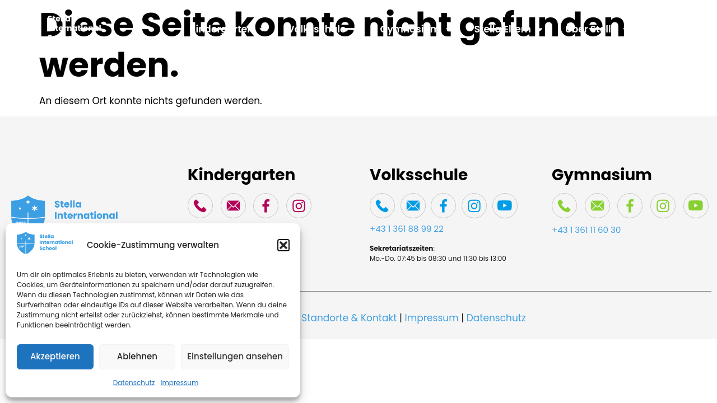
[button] (283, 245)
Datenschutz (134, 382)
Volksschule (323, 29)
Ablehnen (137, 356)
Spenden (673, 29)
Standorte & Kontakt (349, 318)
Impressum (179, 382)
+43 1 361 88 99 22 (407, 229)
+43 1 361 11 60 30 (586, 230)
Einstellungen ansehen (235, 356)
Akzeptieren (55, 356)
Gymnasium (416, 29)
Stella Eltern (508, 29)
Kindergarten (227, 29)
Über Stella (597, 29)
